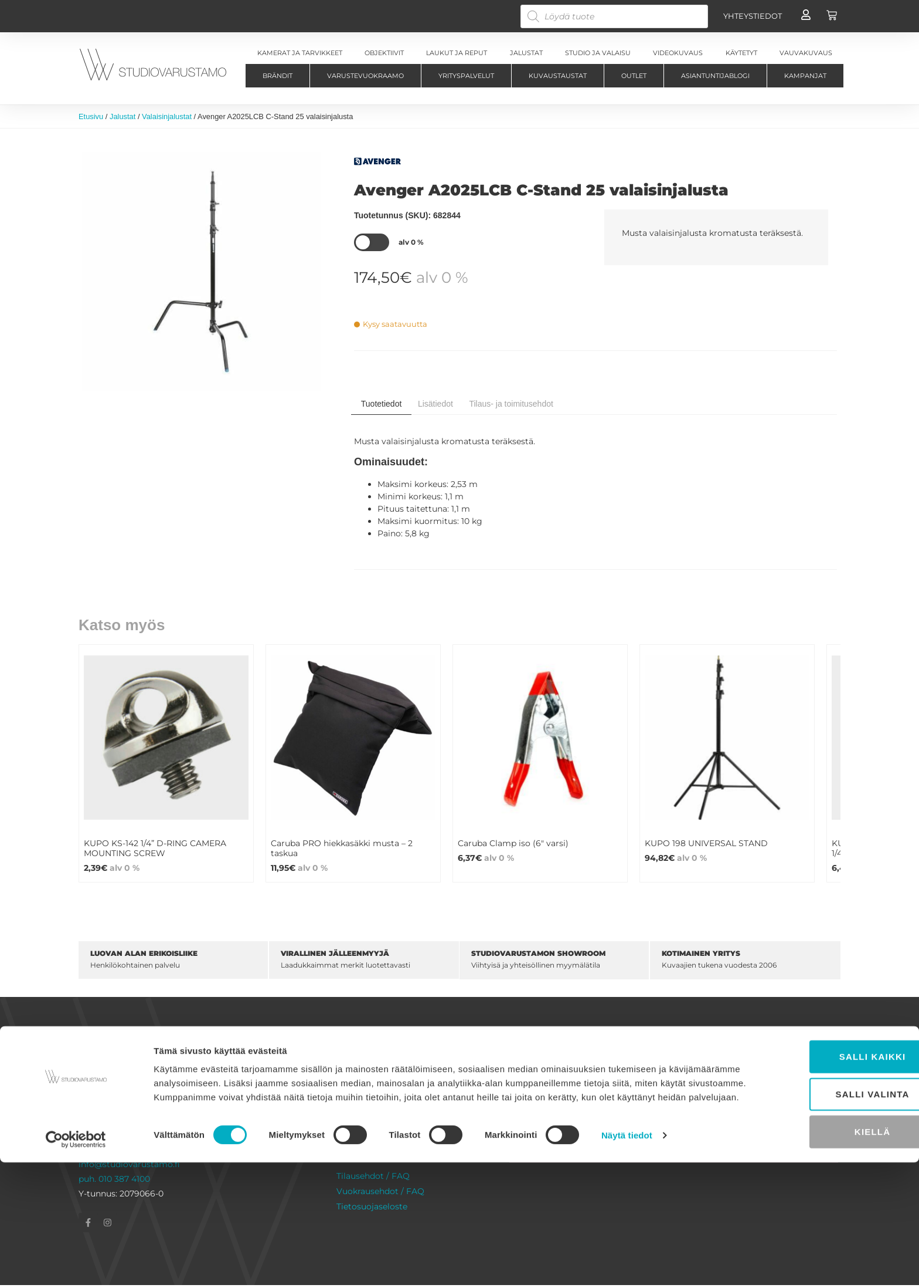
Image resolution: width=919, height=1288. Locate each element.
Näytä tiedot (626, 1265)
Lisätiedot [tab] (435, 403)
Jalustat (122, 116)
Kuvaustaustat (558, 76)
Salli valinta (821, 1210)
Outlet (633, 76)
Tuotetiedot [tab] (381, 403)
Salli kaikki (821, 1172)
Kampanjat (805, 76)
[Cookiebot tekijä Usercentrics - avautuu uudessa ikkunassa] (76, 1265)
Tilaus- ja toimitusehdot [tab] (511, 403)
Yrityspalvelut (466, 76)
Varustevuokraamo (365, 76)
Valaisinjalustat (167, 116)
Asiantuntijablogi (715, 76)
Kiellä (821, 1247)
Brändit (277, 76)
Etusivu (91, 116)
